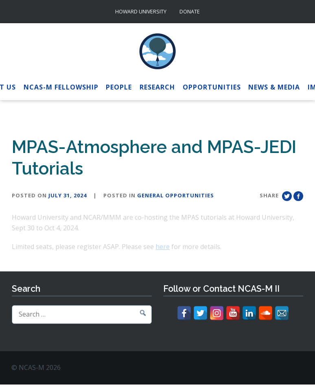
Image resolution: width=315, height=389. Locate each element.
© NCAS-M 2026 (36, 367)
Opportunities (212, 87)
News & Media (274, 87)
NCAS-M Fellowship (61, 87)
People (119, 87)
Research (157, 87)
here (162, 246)
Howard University (140, 11)
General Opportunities (175, 195)
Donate (189, 11)
